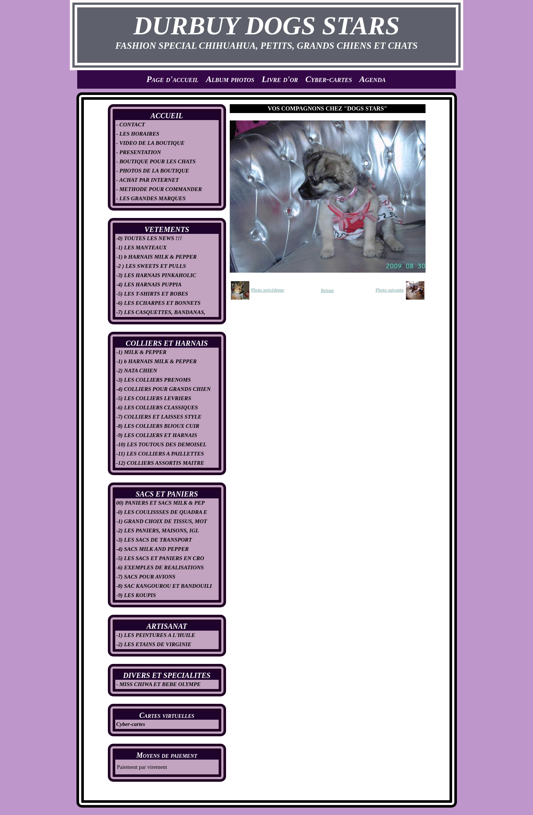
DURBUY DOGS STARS (266, 25)
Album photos (230, 79)
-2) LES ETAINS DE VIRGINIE (153, 644)
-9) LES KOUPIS (136, 595)
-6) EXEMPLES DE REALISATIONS (160, 567)
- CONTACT (130, 124)
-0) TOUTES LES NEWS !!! (149, 238)
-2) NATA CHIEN (136, 371)
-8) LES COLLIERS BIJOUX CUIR (157, 426)
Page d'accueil (173, 79)
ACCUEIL (167, 116)
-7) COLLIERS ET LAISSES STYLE (159, 417)
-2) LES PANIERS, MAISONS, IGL (157, 530)
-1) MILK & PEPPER (141, 352)
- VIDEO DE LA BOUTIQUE (150, 143)
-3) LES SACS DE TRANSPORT (154, 540)
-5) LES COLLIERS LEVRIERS (153, 398)
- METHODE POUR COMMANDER (159, 189)
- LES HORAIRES (138, 134)
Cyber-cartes (328, 79)
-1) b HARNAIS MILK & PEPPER (156, 257)
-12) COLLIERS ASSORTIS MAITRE (160, 463)
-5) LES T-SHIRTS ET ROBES (152, 294)
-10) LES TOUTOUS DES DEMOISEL (161, 444)
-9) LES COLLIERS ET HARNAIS (156, 435)
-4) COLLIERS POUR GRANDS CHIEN (163, 389)
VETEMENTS (166, 229)
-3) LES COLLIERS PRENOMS (153, 380)
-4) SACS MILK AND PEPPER (152, 549)
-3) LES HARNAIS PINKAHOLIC (156, 275)
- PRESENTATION (138, 152)
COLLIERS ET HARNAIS (167, 343)
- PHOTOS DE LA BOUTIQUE (152, 171)
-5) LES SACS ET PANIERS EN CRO (160, 558)
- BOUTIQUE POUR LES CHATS (156, 161)
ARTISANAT (166, 626)
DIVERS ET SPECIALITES (167, 675)
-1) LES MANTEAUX (141, 247)
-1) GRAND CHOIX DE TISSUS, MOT (161, 521)
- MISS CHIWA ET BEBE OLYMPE (158, 684)
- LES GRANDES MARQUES (151, 198)
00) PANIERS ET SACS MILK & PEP (160, 503)
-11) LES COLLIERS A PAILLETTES (160, 454)
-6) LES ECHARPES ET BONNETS (158, 303)
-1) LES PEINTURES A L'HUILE (155, 635)
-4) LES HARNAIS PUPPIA (149, 284)
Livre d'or (280, 79)
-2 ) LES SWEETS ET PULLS (151, 266)
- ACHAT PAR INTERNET (147, 180)
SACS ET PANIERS (167, 494)
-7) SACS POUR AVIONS (145, 577)
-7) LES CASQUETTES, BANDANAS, (160, 312)
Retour (327, 290)
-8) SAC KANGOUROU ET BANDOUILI (164, 586)
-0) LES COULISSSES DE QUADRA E (161, 512)
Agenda (372, 79)
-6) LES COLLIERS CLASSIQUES (157, 407)
